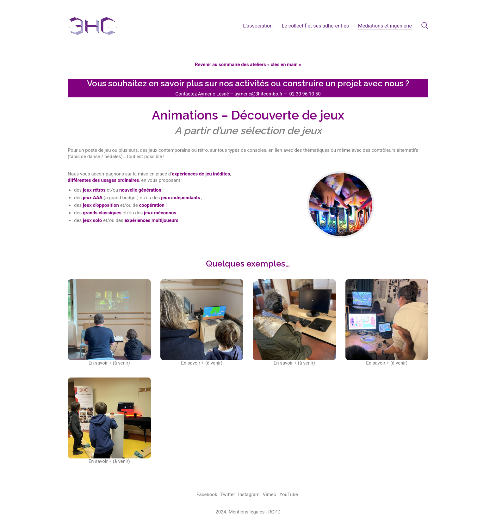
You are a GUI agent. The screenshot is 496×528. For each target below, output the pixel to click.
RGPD (274, 512)
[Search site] (424, 26)
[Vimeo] (269, 495)
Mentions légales (247, 512)
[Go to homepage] (93, 26)
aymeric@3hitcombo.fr (258, 94)
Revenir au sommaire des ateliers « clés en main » (248, 64)
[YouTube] (288, 495)
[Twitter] (227, 495)
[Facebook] (206, 495)
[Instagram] (249, 495)
